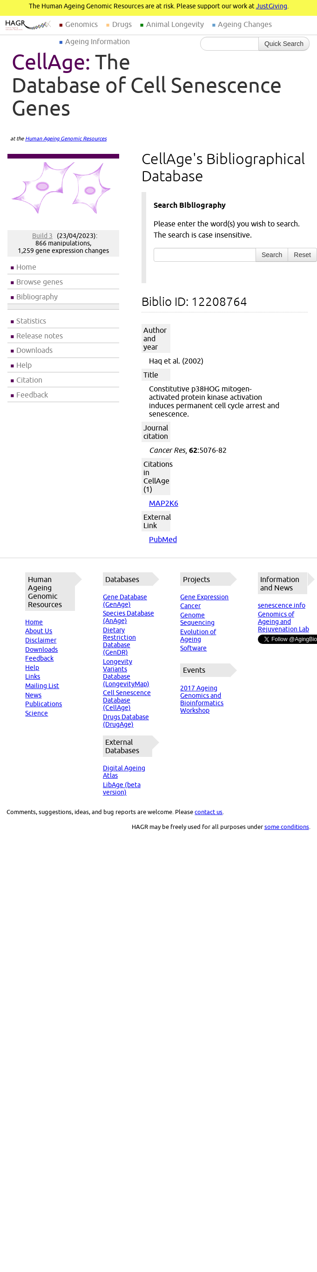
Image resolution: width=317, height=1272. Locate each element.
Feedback (32, 395)
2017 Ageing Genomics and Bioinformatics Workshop (201, 699)
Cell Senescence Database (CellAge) (127, 700)
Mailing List (42, 685)
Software (193, 648)
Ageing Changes (245, 24)
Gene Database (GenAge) (125, 600)
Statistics (31, 321)
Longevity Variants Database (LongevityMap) (126, 673)
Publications (43, 704)
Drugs (122, 24)
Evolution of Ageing (198, 635)
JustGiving (271, 6)
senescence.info (281, 605)
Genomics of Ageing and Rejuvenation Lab (283, 621)
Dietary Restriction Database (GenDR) (119, 641)
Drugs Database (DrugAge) (126, 720)
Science (36, 713)
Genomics (81, 24)
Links (32, 676)
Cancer (190, 606)
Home (26, 267)
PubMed (163, 539)
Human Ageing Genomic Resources (66, 138)
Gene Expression (204, 597)
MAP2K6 (163, 503)
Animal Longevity (175, 24)
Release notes (39, 335)
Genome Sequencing (197, 618)
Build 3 (42, 235)
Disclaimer (40, 640)
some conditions (286, 826)
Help (24, 365)
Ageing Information (97, 41)
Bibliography (37, 296)
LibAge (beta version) (122, 788)
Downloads (34, 350)
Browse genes (39, 282)
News (33, 695)
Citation (29, 380)
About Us (38, 631)
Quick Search (284, 43)
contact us (209, 811)
